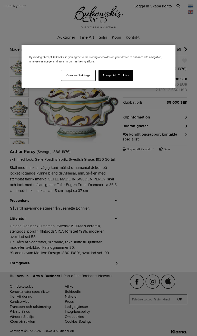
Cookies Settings (78, 75)
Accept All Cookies (116, 75)
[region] (98, 66)
